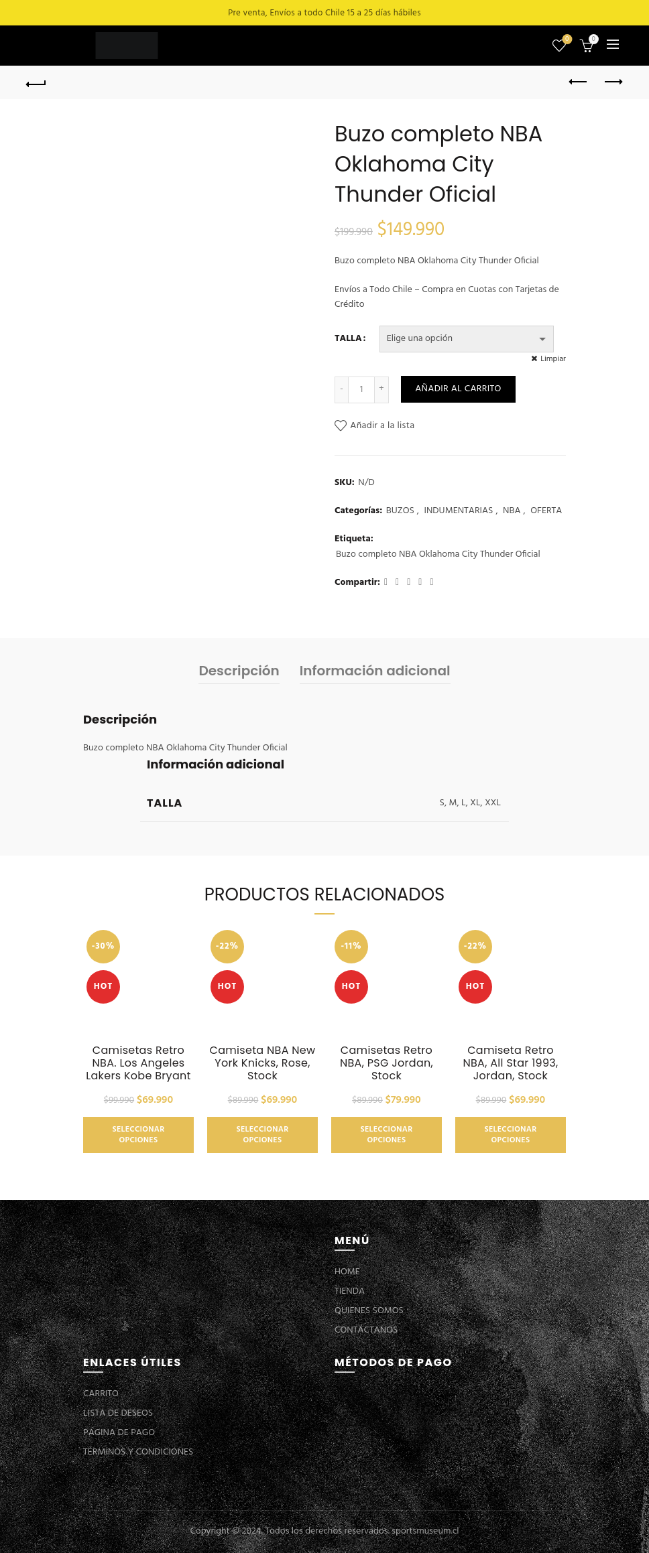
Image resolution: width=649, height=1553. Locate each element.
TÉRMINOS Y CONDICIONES (138, 1452)
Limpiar (553, 359)
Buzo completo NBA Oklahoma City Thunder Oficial (438, 554)
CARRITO (101, 1394)
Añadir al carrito (458, 389)
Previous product (579, 81)
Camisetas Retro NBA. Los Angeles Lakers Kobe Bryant (138, 1063)
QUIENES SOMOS (369, 1311)
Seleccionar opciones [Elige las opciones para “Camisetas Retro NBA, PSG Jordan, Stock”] (386, 1135)
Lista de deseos (565, 40)
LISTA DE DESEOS (118, 1413)
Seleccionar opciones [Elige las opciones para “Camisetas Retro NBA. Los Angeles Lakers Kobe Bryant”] (138, 1135)
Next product (612, 81)
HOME (347, 1272)
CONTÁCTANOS (366, 1330)
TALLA (348, 339)
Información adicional (375, 670)
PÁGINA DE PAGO (119, 1432)
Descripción (238, 670)
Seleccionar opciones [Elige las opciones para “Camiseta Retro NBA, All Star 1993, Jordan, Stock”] (510, 1135)
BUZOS (400, 511)
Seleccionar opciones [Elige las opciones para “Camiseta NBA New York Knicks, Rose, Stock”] (262, 1135)
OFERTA (546, 511)
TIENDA (350, 1291)
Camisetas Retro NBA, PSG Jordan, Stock (386, 1063)
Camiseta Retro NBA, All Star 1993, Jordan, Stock (510, 1063)
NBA (512, 511)
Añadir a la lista (382, 425)
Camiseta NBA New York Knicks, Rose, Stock (263, 1063)
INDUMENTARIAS (458, 511)
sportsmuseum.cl (425, 1531)
